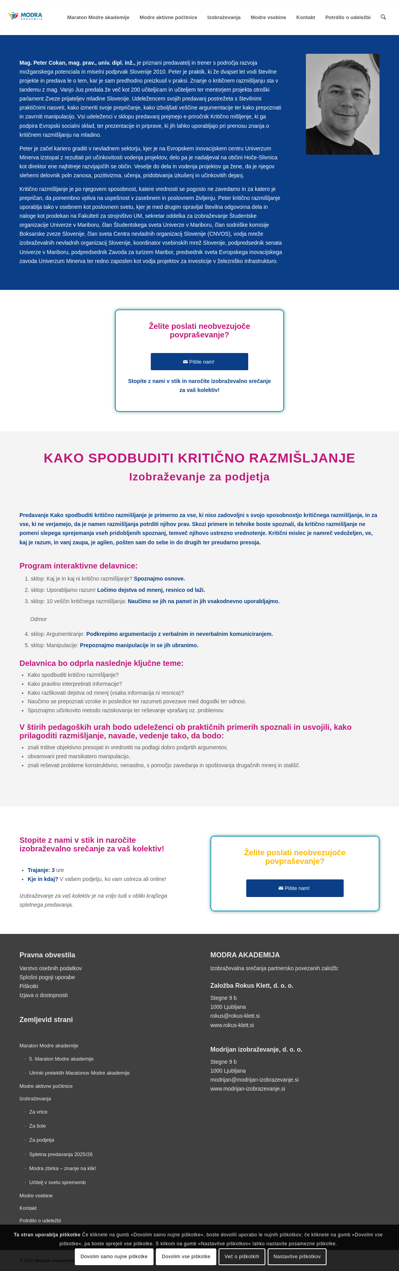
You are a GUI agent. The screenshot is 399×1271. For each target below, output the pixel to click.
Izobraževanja (35, 1099)
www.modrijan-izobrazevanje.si (247, 1089)
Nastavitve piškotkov (297, 1256)
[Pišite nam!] (199, 362)
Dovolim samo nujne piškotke (114, 1256)
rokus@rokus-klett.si (235, 1016)
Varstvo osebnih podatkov (50, 968)
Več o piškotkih (241, 1256)
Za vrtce (38, 1112)
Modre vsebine (36, 1196)
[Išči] (383, 17)
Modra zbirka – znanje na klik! (62, 1168)
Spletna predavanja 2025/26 (61, 1154)
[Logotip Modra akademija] (25, 27)
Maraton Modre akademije (48, 1046)
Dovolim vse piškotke (186, 1256)
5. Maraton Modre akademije (61, 1059)
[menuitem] (98, 17)
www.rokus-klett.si (232, 1025)
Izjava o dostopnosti (43, 995)
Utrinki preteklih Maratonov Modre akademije (79, 1073)
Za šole (37, 1126)
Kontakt (28, 1208)
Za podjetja (41, 1140)
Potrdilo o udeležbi (40, 1220)
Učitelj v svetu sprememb (57, 1182)
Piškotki (28, 986)
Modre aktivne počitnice (46, 1086)
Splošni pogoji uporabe (47, 977)
